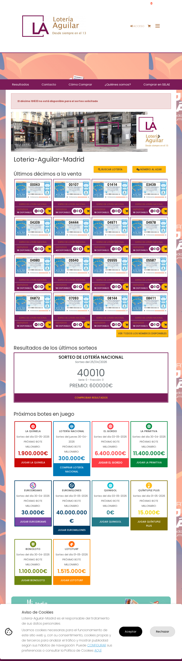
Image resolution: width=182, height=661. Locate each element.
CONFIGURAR (96, 645)
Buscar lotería (110, 169)
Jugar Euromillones (71, 530)
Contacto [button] (49, 84)
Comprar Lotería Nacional (72, 469)
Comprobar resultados (91, 397)
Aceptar (130, 632)
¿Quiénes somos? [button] (118, 84)
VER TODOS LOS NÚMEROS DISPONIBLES (142, 333)
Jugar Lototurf (71, 580)
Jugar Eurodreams (33, 521)
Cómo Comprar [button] (80, 84)
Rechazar (162, 632)
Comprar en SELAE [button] (156, 84)
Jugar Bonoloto (33, 580)
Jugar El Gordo (110, 462)
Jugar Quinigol (110, 521)
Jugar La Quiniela (33, 462)
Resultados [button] (20, 84)
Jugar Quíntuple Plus (148, 523)
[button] (23, 136)
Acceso (137, 26)
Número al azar (149, 169)
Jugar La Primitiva (149, 462)
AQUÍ (97, 650)
